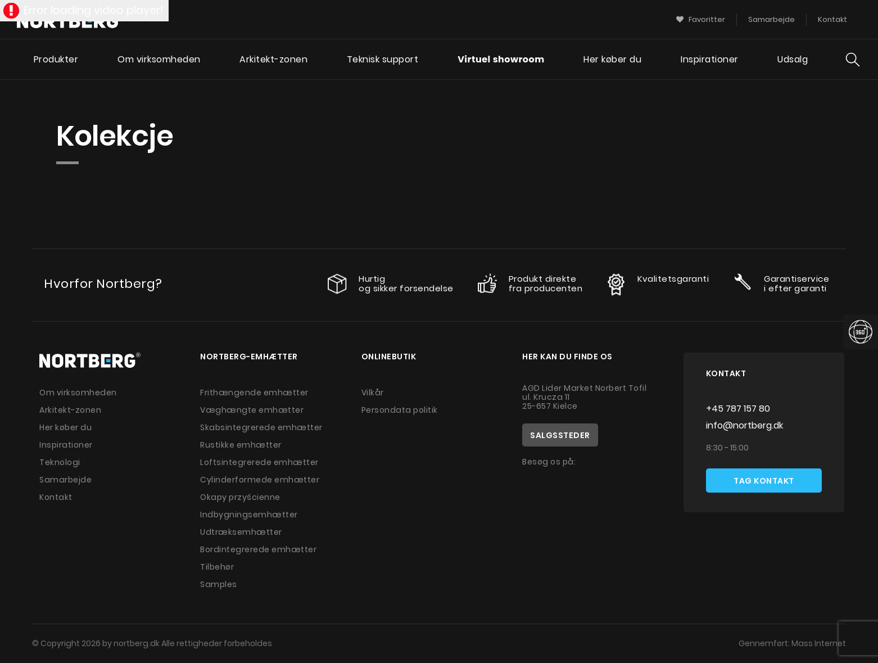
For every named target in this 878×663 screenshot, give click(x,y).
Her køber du (612, 59)
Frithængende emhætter (254, 392)
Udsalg (792, 59)
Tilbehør (217, 566)
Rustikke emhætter (241, 444)
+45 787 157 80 (738, 408)
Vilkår (372, 392)
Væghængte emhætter (252, 410)
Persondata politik (399, 410)
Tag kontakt (764, 480)
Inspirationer (710, 59)
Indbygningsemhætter (249, 514)
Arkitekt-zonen (273, 59)
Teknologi (59, 462)
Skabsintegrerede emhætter (261, 427)
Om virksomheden (159, 59)
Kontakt (56, 497)
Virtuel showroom (501, 59)
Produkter (56, 59)
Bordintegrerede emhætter (258, 549)
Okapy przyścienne (240, 497)
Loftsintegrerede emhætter (259, 462)
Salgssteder (560, 435)
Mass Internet (818, 643)
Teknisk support (383, 59)
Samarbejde (65, 479)
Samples (218, 584)
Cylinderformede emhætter (259, 479)
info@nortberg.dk (744, 425)
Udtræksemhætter (241, 532)
